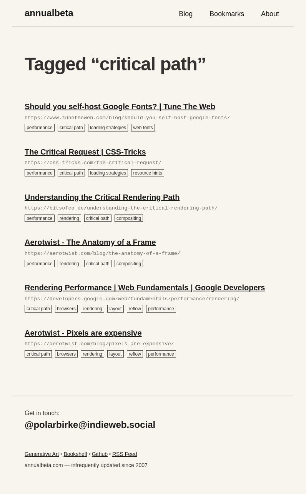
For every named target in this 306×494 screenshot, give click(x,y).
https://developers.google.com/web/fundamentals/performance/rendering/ (132, 299)
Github (100, 454)
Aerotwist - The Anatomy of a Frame (90, 242)
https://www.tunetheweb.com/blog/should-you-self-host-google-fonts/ (127, 118)
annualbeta (49, 13)
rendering (69, 218)
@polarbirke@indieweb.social (90, 424)
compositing (128, 218)
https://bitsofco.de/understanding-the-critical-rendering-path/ (121, 208)
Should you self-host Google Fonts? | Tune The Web (120, 106)
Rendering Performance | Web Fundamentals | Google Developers (145, 287)
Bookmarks (227, 14)
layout (115, 308)
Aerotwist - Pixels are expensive (83, 333)
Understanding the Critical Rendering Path (102, 197)
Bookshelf (75, 454)
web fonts (143, 127)
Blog (186, 14)
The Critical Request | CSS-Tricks (85, 152)
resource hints (147, 173)
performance (39, 127)
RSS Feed (124, 454)
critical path (71, 127)
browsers (66, 308)
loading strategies (108, 127)
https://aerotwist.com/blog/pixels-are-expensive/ (99, 344)
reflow (135, 308)
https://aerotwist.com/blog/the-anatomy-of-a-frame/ (102, 253)
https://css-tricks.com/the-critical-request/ (93, 163)
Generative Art (42, 454)
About (270, 14)
